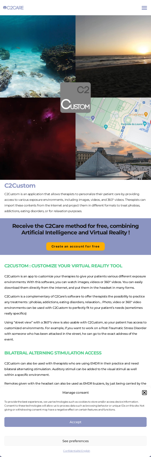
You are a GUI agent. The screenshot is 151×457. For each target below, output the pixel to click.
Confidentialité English (76, 450)
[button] (144, 392)
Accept (75, 422)
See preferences (75, 441)
